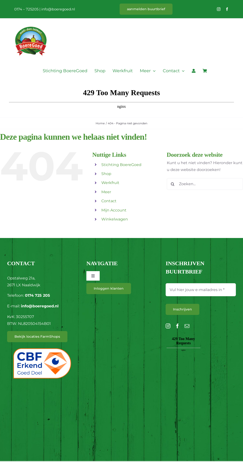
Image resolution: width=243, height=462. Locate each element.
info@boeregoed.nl (58, 9)
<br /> (183, 362)
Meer (106, 192)
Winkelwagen (114, 219)
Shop (106, 173)
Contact (109, 201)
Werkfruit (110, 182)
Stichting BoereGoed (121, 164)
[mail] (187, 326)
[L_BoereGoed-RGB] (31, 20)
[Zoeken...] (205, 184)
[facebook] (227, 9)
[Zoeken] (173, 184)
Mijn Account (113, 210)
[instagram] (218, 9)
